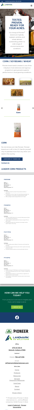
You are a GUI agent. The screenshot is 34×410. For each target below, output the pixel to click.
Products (17, 373)
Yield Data (17, 383)
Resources (17, 376)
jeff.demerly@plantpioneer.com (17, 363)
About (17, 386)
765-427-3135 (18, 1)
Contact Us (5, 163)
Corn (18, 108)
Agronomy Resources (17, 380)
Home (17, 370)
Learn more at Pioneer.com (12, 159)
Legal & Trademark (14, 405)
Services (17, 379)
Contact (17, 389)
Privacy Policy (17, 393)
